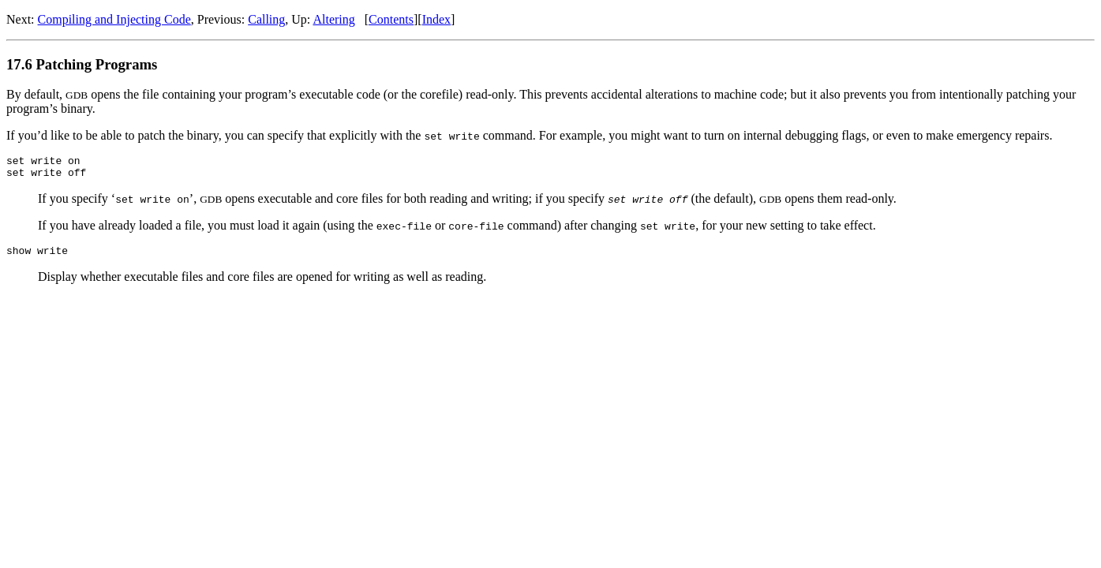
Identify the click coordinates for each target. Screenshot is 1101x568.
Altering (333, 19)
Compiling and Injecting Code (114, 19)
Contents (391, 19)
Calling (266, 19)
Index (436, 19)
